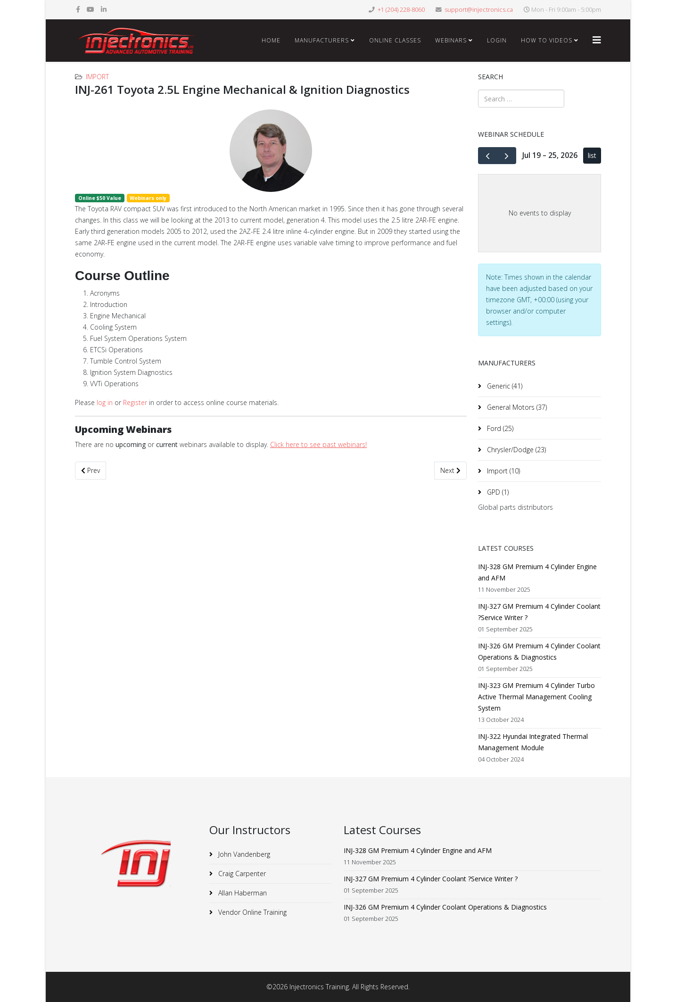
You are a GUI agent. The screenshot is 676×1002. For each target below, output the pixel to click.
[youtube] (90, 9)
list (592, 155)
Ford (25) (499, 428)
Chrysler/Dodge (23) (515, 449)
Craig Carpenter (241, 873)
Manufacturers (322, 40)
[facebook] (78, 9)
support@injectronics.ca (479, 10)
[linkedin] (104, 9)
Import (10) (502, 470)
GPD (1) (497, 492)
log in (105, 402)
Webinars (451, 40)
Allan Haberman (241, 892)
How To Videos (546, 40)
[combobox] (521, 99)
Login (497, 40)
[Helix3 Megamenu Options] (597, 39)
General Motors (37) (516, 407)
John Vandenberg (243, 854)
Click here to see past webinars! (318, 444)
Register (135, 402)
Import (97, 76)
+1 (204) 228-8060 (401, 10)
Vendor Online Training (251, 912)
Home (271, 40)
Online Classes (395, 40)
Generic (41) (503, 385)
